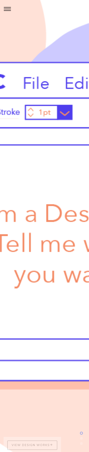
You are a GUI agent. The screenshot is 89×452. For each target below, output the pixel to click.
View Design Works (32, 447)
